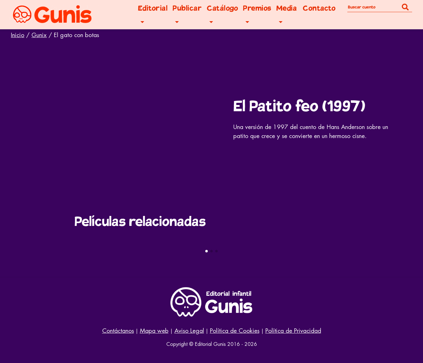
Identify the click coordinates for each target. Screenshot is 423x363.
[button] (206, 251)
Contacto (319, 8)
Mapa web (154, 331)
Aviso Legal (189, 331)
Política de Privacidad (293, 331)
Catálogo (222, 8)
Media (286, 8)
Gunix (39, 35)
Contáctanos (118, 331)
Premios (257, 8)
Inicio (17, 35)
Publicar (187, 8)
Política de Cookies (234, 331)
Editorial (153, 8)
